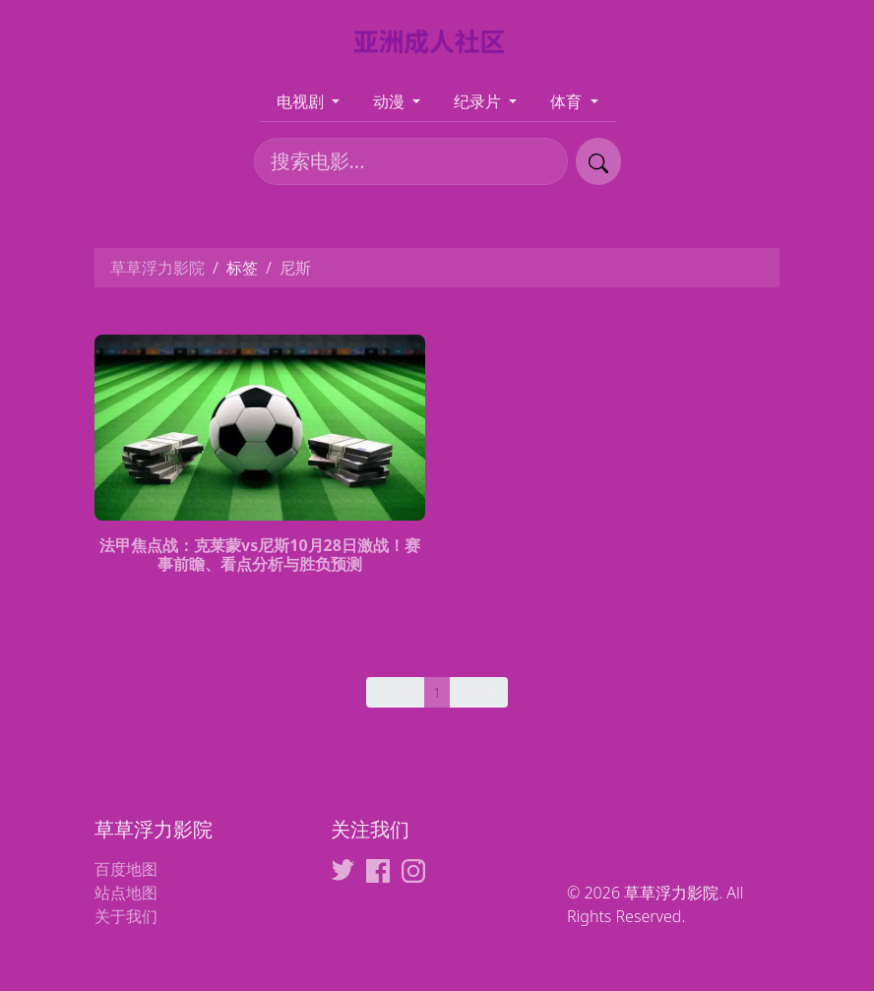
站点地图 (125, 892)
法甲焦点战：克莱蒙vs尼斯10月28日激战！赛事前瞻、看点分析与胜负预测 (259, 554)
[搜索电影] (411, 161)
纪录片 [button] (479, 101)
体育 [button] (568, 101)
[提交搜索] (598, 161)
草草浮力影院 (157, 268)
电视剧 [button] (302, 101)
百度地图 (125, 869)
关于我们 (125, 916)
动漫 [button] (390, 101)
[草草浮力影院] (437, 40)
